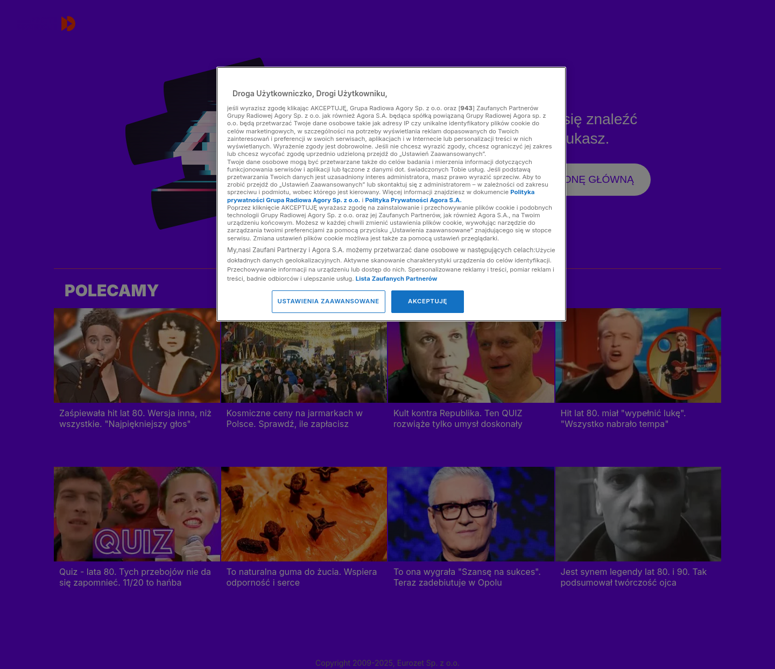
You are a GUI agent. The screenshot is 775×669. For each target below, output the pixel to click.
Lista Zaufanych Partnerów (397, 278)
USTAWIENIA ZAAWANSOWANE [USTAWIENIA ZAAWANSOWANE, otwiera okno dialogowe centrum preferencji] (328, 301)
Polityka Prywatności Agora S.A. (413, 200)
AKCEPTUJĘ (427, 301)
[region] (391, 194)
